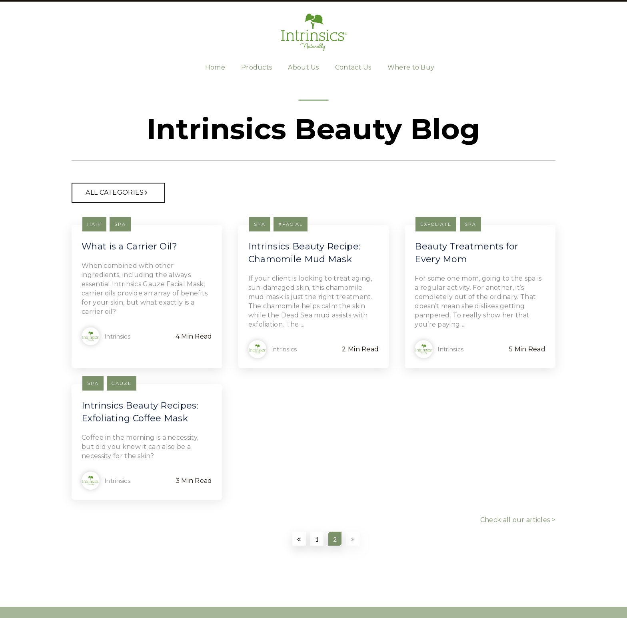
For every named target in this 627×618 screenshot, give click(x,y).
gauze (122, 383)
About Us (303, 67)
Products (256, 67)
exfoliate (435, 224)
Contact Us (353, 67)
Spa (120, 224)
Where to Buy (411, 67)
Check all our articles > (517, 520)
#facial (290, 224)
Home (215, 67)
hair (94, 224)
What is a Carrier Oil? (130, 246)
